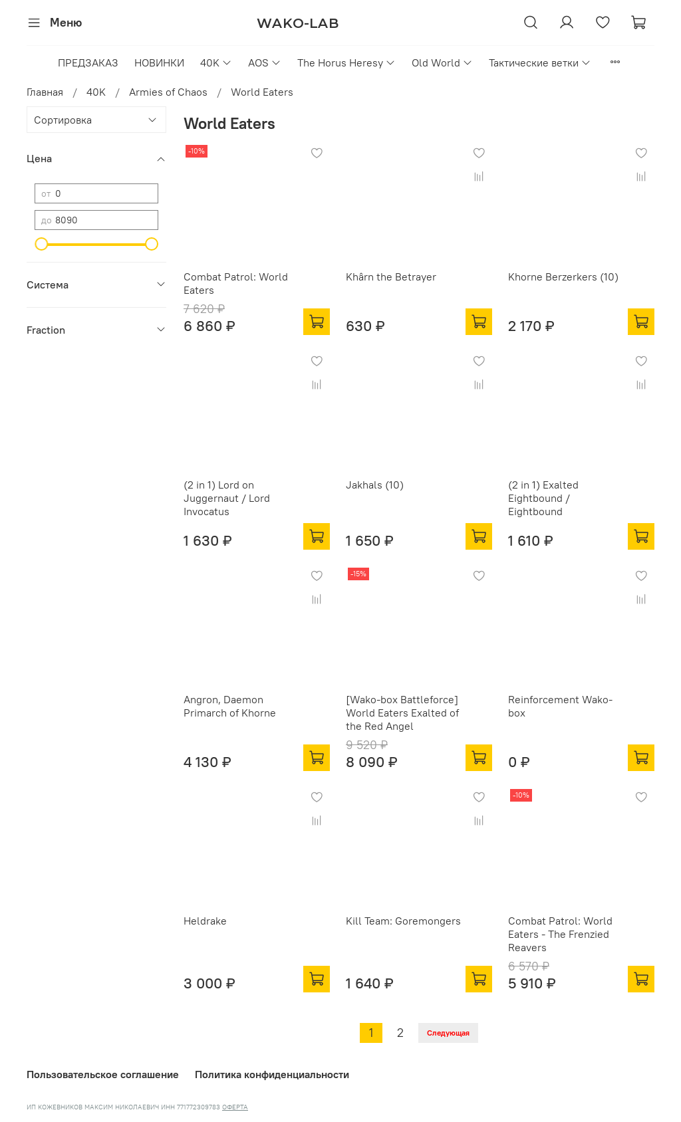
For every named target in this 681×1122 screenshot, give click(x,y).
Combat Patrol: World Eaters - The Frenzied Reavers (560, 934)
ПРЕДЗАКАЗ (88, 62)
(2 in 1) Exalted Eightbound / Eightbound (543, 498)
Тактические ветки (540, 62)
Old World (442, 62)
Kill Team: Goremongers (403, 920)
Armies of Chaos (168, 91)
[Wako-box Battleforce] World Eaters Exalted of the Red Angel (402, 712)
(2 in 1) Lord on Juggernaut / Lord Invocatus (227, 498)
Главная (45, 91)
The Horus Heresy (346, 62)
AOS (264, 62)
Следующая (448, 1033)
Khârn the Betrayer (391, 276)
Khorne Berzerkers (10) (563, 276)
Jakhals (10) (375, 484)
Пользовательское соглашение (103, 1074)
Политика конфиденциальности (272, 1074)
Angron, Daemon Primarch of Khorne (230, 706)
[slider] (41, 244)
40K (216, 62)
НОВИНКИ (159, 62)
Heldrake (205, 920)
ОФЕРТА (235, 1107)
